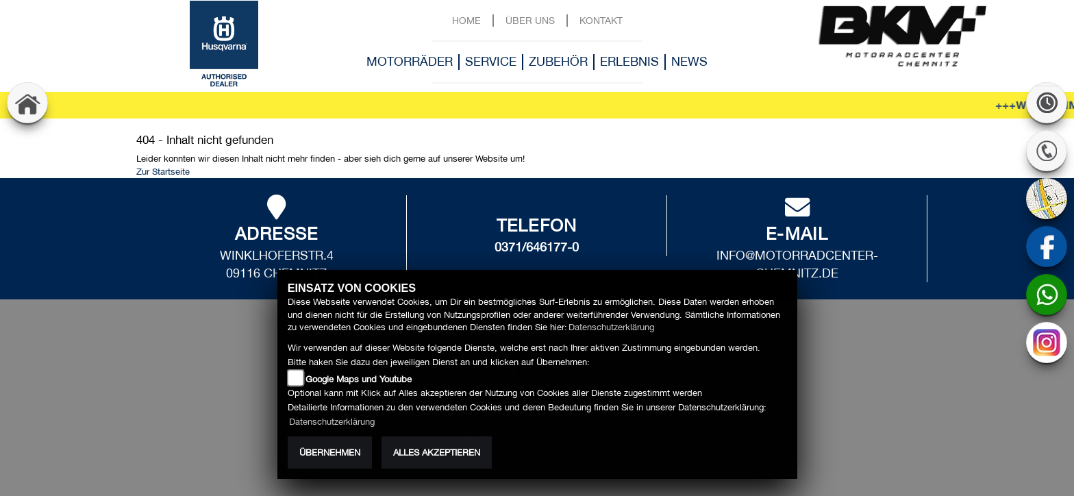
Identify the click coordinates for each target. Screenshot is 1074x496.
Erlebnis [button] (629, 61)
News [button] (689, 61)
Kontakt (601, 20)
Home (466, 20)
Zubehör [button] (558, 61)
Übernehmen (329, 452)
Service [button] (490, 61)
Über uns (530, 20)
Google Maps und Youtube (358, 379)
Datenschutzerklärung (611, 327)
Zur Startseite (163, 171)
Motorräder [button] (409, 61)
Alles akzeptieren (436, 452)
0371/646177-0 (537, 247)
